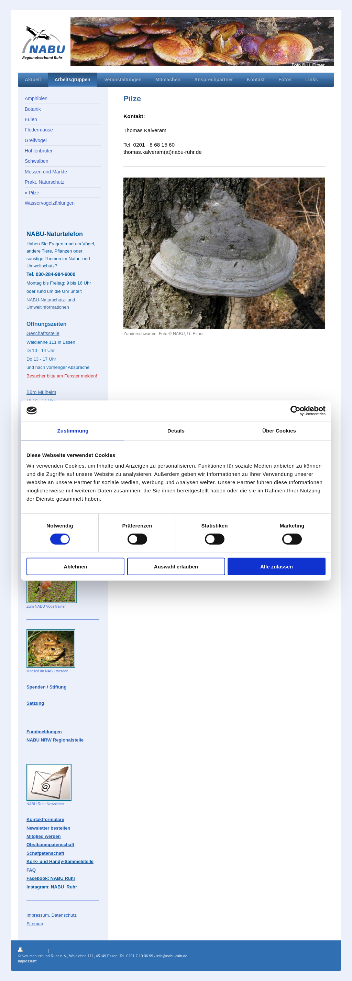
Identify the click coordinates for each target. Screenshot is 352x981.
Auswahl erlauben (176, 566)
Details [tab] (176, 430)
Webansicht (324, 955)
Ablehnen (75, 566)
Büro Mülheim (41, 392)
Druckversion (33, 951)
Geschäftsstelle (42, 333)
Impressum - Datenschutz (59, 961)
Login (329, 950)
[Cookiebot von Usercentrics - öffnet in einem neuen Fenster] (295, 410)
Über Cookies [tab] (279, 430)
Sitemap (57, 951)
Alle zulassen (276, 566)
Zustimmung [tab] (73, 430)
